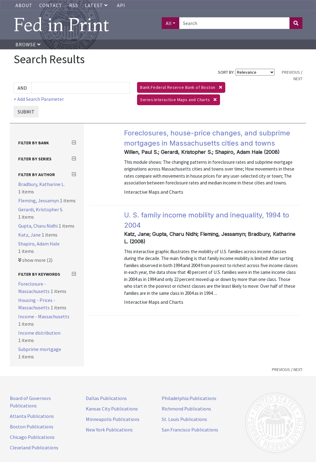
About (23, 5)
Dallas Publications (106, 398)
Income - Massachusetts (43, 316)
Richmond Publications (186, 409)
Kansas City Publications (112, 409)
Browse (28, 44)
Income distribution (39, 333)
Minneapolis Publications (112, 419)
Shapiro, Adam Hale (39, 244)
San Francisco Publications (190, 430)
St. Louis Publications (184, 419)
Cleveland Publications (34, 447)
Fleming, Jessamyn (39, 200)
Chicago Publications (32, 437)
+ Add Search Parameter (39, 99)
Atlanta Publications (32, 416)
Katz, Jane (30, 235)
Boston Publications (31, 426)
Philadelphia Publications (189, 398)
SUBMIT (26, 112)
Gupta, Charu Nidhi (38, 226)
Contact (50, 5)
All (169, 23)
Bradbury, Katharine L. (41, 184)
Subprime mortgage (39, 349)
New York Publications (109, 430)
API (121, 5)
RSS (73, 5)
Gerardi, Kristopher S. (40, 209)
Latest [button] (97, 5)
